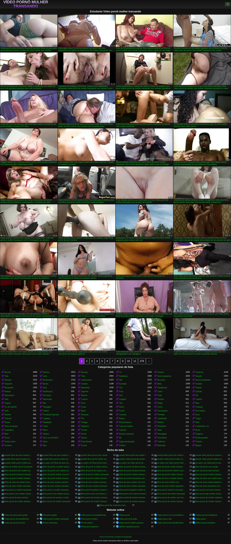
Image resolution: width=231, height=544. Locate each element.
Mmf (197, 422)
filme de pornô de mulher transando (171, 471)
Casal (83, 407)
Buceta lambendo (203, 380)
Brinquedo (9, 388)
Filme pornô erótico (89, 519)
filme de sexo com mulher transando (210, 478)
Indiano (46, 434)
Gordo (83, 434)
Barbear (8, 380)
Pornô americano (50, 523)
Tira (120, 403)
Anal (45, 388)
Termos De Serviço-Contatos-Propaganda (115, 537)
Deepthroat (162, 388)
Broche (8, 372)
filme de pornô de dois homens (132, 471)
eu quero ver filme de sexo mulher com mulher (57, 463)
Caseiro (84, 399)
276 (142, 361)
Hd (197, 395)
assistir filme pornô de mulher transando (133, 455)
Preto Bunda (86, 441)
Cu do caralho (11, 407)
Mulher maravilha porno (129, 527)
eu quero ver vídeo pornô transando (210, 463)
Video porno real (164, 519)
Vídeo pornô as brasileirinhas (93, 515)
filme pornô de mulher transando (57, 501)
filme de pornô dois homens (207, 471)
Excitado (123, 384)
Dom (198, 414)
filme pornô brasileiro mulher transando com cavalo (133, 490)
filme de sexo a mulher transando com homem (171, 478)
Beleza (8, 391)
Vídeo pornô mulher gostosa (131, 523)
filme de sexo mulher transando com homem (95, 486)
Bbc (44, 403)
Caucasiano (162, 411)
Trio (120, 388)
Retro (45, 430)
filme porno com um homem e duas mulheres (95, 494)
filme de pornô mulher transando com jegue (57, 478)
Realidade (47, 422)
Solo (7, 411)
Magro (160, 403)
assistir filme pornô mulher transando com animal (57, 459)
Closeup (199, 407)
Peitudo (160, 372)
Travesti (8, 418)
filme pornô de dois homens (16, 497)
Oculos (84, 445)
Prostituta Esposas (51, 414)
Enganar (199, 434)
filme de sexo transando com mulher (210, 486)
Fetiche (199, 441)
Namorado (47, 399)
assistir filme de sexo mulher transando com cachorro (57, 455)
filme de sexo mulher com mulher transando (133, 482)
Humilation (9, 430)
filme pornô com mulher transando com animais (57, 494)
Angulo (8, 403)
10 (128, 361)
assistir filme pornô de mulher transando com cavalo (210, 455)
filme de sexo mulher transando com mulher (133, 486)
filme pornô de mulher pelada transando (19, 501)
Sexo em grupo (11, 426)
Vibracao (85, 414)
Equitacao (123, 376)
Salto (159, 430)
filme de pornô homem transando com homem (19, 474)
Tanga (198, 418)
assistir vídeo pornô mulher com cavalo (171, 459)
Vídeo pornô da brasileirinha (17, 519)
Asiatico (84, 384)
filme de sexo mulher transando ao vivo (19, 486)
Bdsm (83, 411)
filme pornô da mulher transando (171, 494)
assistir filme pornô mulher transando (19, 459)
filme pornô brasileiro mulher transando (95, 490)
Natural (84, 395)
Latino (45, 426)
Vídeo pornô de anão (128, 519)
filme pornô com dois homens (208, 490)
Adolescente (86, 380)
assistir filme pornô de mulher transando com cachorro (171, 455)
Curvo (160, 407)
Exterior (160, 399)
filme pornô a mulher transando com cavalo (57, 490)
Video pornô (201, 519)
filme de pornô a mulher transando (57, 467)
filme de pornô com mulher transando (19, 471)
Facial (121, 411)
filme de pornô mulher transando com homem (19, 478)
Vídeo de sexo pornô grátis (16, 515)
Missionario (48, 380)
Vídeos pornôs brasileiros (206, 515)
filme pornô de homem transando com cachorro (95, 497)
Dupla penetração (126, 441)
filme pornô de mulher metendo (209, 497)
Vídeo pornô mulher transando (25, 4)
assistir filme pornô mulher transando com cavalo (95, 459)
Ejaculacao (9, 395)
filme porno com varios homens (132, 494)
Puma (7, 438)
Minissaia (161, 445)
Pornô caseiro (87, 523)
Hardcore (199, 372)
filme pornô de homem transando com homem (133, 497)
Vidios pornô (124, 515)
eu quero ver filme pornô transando (95, 463)
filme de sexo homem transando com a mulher (57, 482)
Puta (121, 391)
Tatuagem (47, 407)
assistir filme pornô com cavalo (94, 455)
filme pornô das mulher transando (210, 494)
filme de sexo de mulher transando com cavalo (19, 482)
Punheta (161, 414)
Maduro (160, 422)
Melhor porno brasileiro (205, 523)
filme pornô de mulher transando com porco (210, 501)
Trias (83, 376)
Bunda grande (202, 438)
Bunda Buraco (125, 422)
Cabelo (46, 411)
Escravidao (200, 411)
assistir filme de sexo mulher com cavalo (19, 455)
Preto (159, 395)
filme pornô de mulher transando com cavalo (95, 501)
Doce (83, 403)
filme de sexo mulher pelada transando (210, 482)
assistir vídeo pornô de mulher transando (133, 459)
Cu (120, 372)
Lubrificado (162, 418)
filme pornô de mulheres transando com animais (114, 505)
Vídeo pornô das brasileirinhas (170, 523)
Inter (7, 399)
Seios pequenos (164, 376)
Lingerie (122, 399)
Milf (120, 380)
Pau (121, 395)
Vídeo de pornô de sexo (15, 523)
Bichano (84, 372)
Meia (159, 384)
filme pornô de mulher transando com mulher (171, 501)
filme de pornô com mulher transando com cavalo (57, 471)
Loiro (45, 376)
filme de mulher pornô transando (18, 467)
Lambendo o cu (202, 426)
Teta (6, 376)
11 (134, 361)
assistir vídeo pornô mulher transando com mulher (19, 463)
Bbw (6, 434)
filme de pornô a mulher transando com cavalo (95, 467)
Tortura (84, 438)
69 (120, 438)
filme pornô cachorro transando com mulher (171, 490)
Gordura (8, 445)
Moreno (46, 372)
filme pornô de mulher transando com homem (133, 501)
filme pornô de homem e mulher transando (57, 497)
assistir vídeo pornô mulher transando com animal (210, 459)
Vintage (84, 422)
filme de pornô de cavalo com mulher (95, 471)
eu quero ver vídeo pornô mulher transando (171, 463)
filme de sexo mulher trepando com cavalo (171, 486)
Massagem (162, 434)
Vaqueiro (8, 384)
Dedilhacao (47, 391)
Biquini (198, 445)
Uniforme (161, 441)
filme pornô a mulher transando (18, 490)
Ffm (82, 418)
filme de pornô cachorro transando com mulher (133, 467)
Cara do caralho (126, 426)
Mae (197, 403)
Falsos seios (10, 441)
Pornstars (47, 395)
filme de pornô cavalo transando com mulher (171, 467)
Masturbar (85, 388)
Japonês (84, 391)
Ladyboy (46, 418)
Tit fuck (84, 430)
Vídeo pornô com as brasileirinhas (171, 515)
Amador (199, 384)
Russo (7, 422)
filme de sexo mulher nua (168, 482)
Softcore (122, 430)
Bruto (198, 430)
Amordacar (162, 438)
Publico (122, 445)
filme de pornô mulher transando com (133, 474)
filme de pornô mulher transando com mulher (95, 478)
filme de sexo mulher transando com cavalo (57, 486)
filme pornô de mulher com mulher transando (171, 497)
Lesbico (199, 399)
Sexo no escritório (50, 438)
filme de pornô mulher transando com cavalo (171, 474)
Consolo (122, 414)
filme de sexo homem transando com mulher (95, 482)
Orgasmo (85, 426)
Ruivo (121, 407)
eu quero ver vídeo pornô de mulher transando (133, 463)
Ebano (122, 418)
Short (45, 441)
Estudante (161, 426)
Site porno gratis (50, 515)
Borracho (161, 380)
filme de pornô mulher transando (95, 474)
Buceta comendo (126, 434)
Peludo (198, 388)
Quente (199, 391)
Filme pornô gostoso (89, 527)
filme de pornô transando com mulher (133, 478)
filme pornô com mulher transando (19, 494)
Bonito (45, 384)
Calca (159, 391)
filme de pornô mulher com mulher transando (57, 474)
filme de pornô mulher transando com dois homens (210, 474)
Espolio (199, 376)
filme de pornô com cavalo (207, 467)
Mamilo (8, 414)
